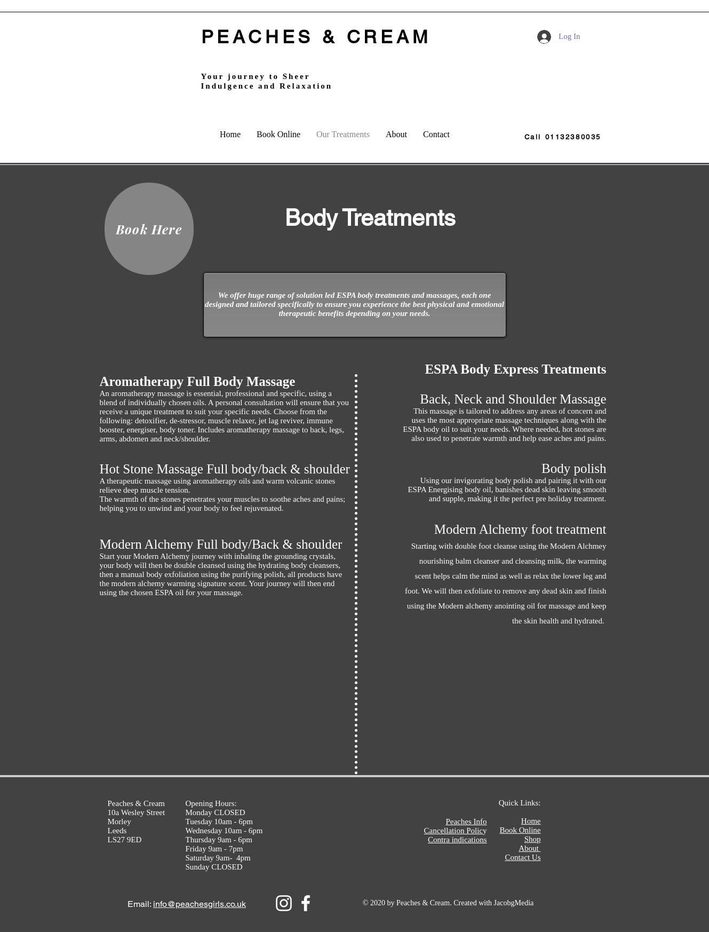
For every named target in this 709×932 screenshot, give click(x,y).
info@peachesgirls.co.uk (199, 904)
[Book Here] (149, 229)
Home (531, 821)
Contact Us (522, 857)
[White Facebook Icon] (305, 903)
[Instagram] (283, 903)
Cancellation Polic (453, 830)
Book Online (519, 830)
